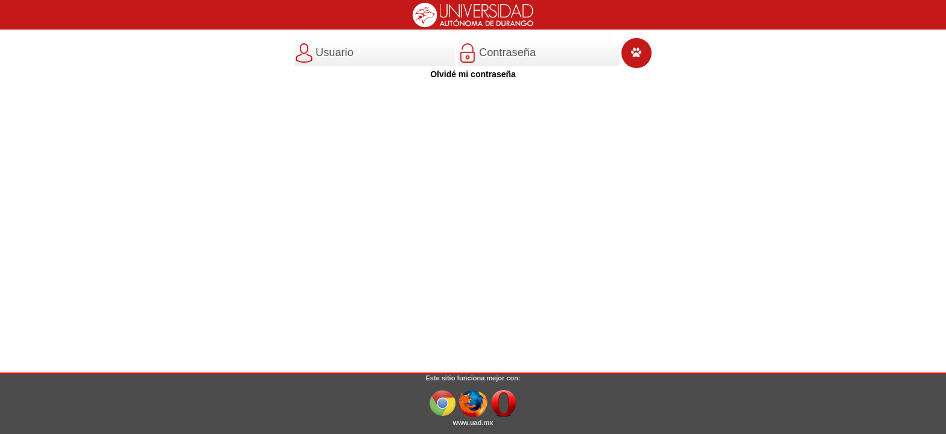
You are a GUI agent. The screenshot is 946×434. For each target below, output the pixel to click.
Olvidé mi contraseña (473, 74)
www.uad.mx (473, 422)
